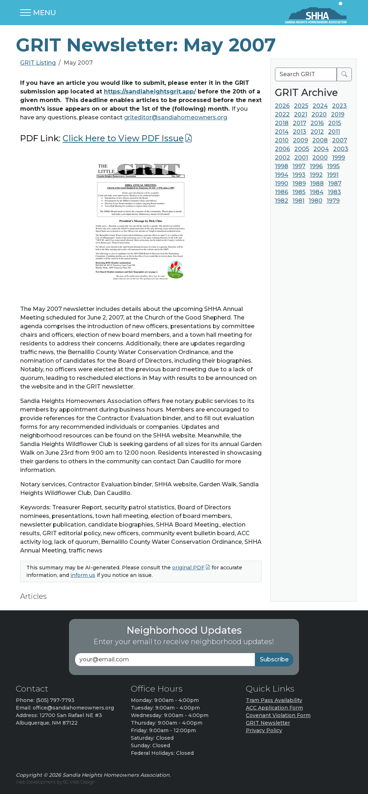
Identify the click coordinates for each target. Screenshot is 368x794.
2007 (339, 140)
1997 (299, 166)
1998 (281, 166)
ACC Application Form (274, 707)
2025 (301, 105)
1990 (281, 183)
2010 (282, 140)
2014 (282, 131)
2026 (282, 105)
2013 (299, 131)
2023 (339, 105)
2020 (319, 114)
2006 (282, 149)
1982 (281, 200)
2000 (320, 157)
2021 (300, 114)
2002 (282, 157)
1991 (333, 174)
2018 (282, 123)
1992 (316, 174)
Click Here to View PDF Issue (123, 138)
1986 (281, 192)
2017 (299, 123)
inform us (82, 575)
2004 (321, 149)
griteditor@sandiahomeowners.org (175, 117)
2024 (320, 105)
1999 (338, 157)
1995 (333, 166)
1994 (281, 174)
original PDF (188, 567)
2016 (317, 123)
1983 (334, 192)
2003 (340, 149)
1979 (333, 200)
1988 (317, 183)
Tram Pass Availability (274, 700)
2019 (337, 114)
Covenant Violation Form (278, 715)
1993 (299, 174)
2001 (301, 157)
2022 (282, 114)
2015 (334, 123)
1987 (334, 183)
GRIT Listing (38, 62)
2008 (320, 140)
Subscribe (274, 659)
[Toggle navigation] (38, 13)
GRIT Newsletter (268, 723)
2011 (334, 131)
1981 (298, 200)
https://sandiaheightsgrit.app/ (150, 91)
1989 (299, 183)
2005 (301, 149)
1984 (316, 192)
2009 (300, 140)
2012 (317, 131)
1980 (315, 200)
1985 (299, 192)
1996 (316, 166)
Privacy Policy (264, 730)
